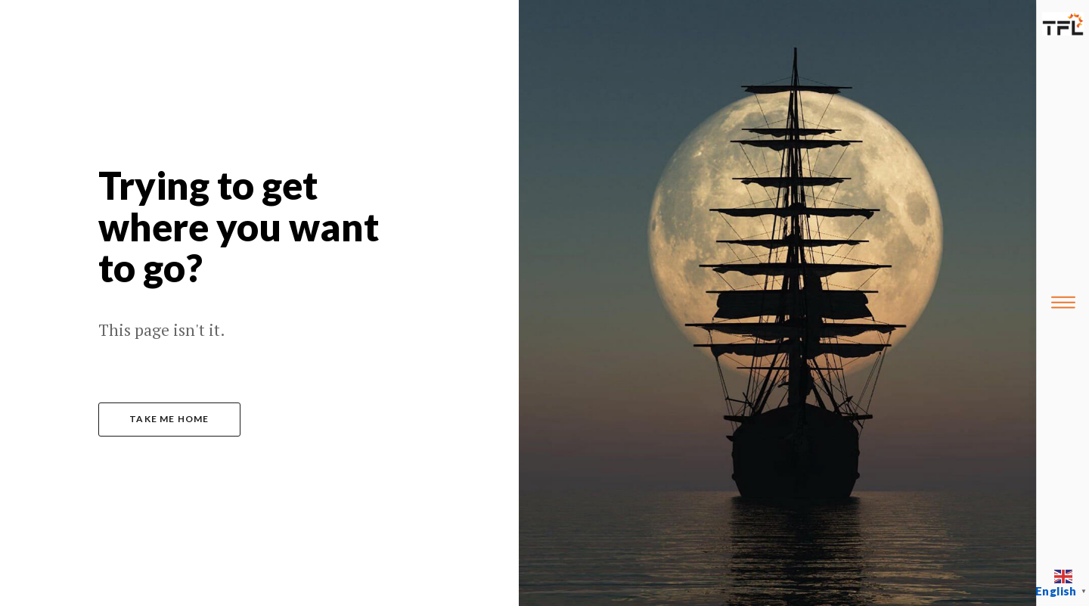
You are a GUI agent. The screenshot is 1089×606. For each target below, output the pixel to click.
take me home (169, 418)
